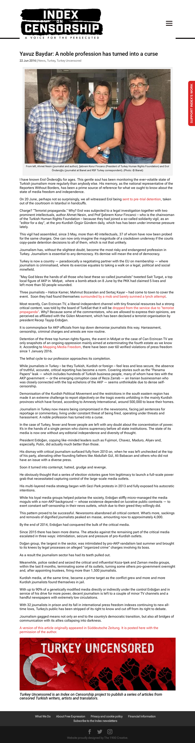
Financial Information (142, 716)
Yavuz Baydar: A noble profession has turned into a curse (89, 54)
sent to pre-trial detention (141, 199)
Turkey (51, 60)
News (42, 60)
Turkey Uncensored (69, 60)
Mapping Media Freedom (62, 347)
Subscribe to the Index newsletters (95, 721)
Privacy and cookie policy (106, 716)
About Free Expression (70, 716)
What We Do (43, 716)
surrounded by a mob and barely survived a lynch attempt (123, 296)
